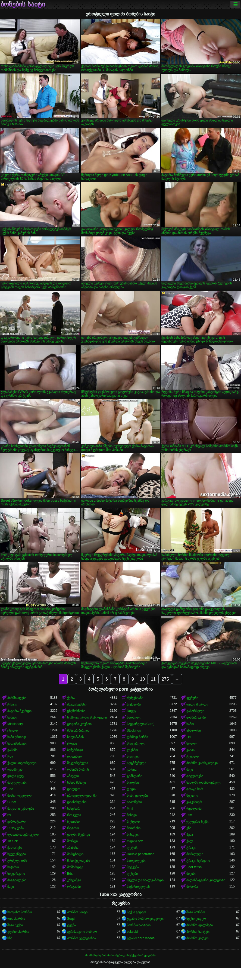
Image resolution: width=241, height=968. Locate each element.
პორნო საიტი (77, 912)
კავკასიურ (194, 802)
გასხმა (12, 750)
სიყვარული (16, 874)
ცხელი (12, 730)
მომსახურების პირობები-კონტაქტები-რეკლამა (120, 955)
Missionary (15, 724)
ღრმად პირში (137, 737)
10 (142, 679)
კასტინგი (74, 880)
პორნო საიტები (139, 925)
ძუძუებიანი (135, 698)
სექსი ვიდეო (136, 912)
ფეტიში (132, 848)
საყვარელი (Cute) (141, 724)
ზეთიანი (73, 821)
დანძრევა (15, 769)
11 (153, 679)
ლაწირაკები (196, 717)
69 (9, 815)
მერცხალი (75, 854)
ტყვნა (71, 925)
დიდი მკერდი (197, 704)
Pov (10, 756)
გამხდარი (134, 776)
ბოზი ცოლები (137, 795)
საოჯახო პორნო (19, 912)
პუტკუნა (133, 867)
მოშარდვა (75, 867)
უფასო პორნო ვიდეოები (146, 919)
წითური (133, 782)
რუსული (133, 821)
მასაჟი (132, 815)
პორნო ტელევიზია (81, 938)
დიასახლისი (76, 802)
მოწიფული (194, 854)
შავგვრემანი (76, 704)
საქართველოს (138, 887)
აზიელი (73, 776)
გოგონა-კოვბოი (79, 724)
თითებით (74, 756)
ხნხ (9, 938)
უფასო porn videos (141, 938)
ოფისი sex (135, 841)
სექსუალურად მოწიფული (87, 717)
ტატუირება (194, 776)
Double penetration (140, 854)
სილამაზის (75, 737)
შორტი (72, 841)
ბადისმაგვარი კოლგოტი (205, 880)
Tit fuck (12, 841)
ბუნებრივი (75, 750)
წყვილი (192, 795)
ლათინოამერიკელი (23, 834)
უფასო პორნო (18, 932)
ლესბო (132, 750)
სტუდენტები (16, 854)
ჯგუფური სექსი (197, 821)
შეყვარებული (77, 763)
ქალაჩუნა (14, 848)
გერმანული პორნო (82, 932)
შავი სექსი (15, 925)
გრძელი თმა (17, 861)
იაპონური (134, 802)
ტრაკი (12, 704)
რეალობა (194, 808)
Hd (188, 737)
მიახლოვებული (19, 795)
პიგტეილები (16, 880)
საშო (190, 724)
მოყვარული (136, 743)
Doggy (131, 711)
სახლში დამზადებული (203, 782)
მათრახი (133, 828)
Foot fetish (194, 867)
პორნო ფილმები (199, 925)
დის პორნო (16, 919)
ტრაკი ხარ (194, 789)
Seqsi (71, 919)
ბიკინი (191, 874)
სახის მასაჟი (76, 782)
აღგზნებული (136, 763)
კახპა (190, 750)
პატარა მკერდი (19, 711)
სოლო (191, 743)
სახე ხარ (73, 808)
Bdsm (71, 874)
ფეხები (132, 874)
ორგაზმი (74, 887)
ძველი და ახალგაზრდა (145, 880)
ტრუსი (72, 743)
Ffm (189, 815)
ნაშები (12, 717)
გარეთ (132, 769)
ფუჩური (192, 698)
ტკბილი (192, 756)
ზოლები (133, 756)
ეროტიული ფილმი (81, 795)
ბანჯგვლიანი (17, 782)
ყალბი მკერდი (78, 834)
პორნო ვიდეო (197, 938)
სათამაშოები (17, 743)
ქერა (71, 698)
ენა (188, 828)
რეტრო (73, 828)
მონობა (192, 887)
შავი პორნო (195, 912)
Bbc (10, 789)
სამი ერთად (16, 737)
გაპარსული (195, 711)
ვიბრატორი (16, 821)
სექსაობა (134, 704)
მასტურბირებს (78, 730)
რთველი (74, 815)
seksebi (132, 932)
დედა (131, 789)
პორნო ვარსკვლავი (201, 763)
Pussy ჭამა (15, 828)
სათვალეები (136, 861)
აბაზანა (73, 848)
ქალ (189, 841)
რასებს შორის (78, 769)
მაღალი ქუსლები (20, 808)
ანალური (193, 730)
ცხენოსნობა (76, 711)
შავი (189, 769)
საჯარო (13, 867)
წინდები (133, 834)
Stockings (134, 730)
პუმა (189, 834)
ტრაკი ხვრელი (198, 861)
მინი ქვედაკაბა (78, 861)
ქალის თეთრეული (21, 763)
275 (165, 679)
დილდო (73, 789)
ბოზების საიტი (23, 4)
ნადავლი (134, 717)
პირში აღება (16, 698)
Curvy (11, 802)
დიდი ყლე (15, 776)
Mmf (130, 808)
